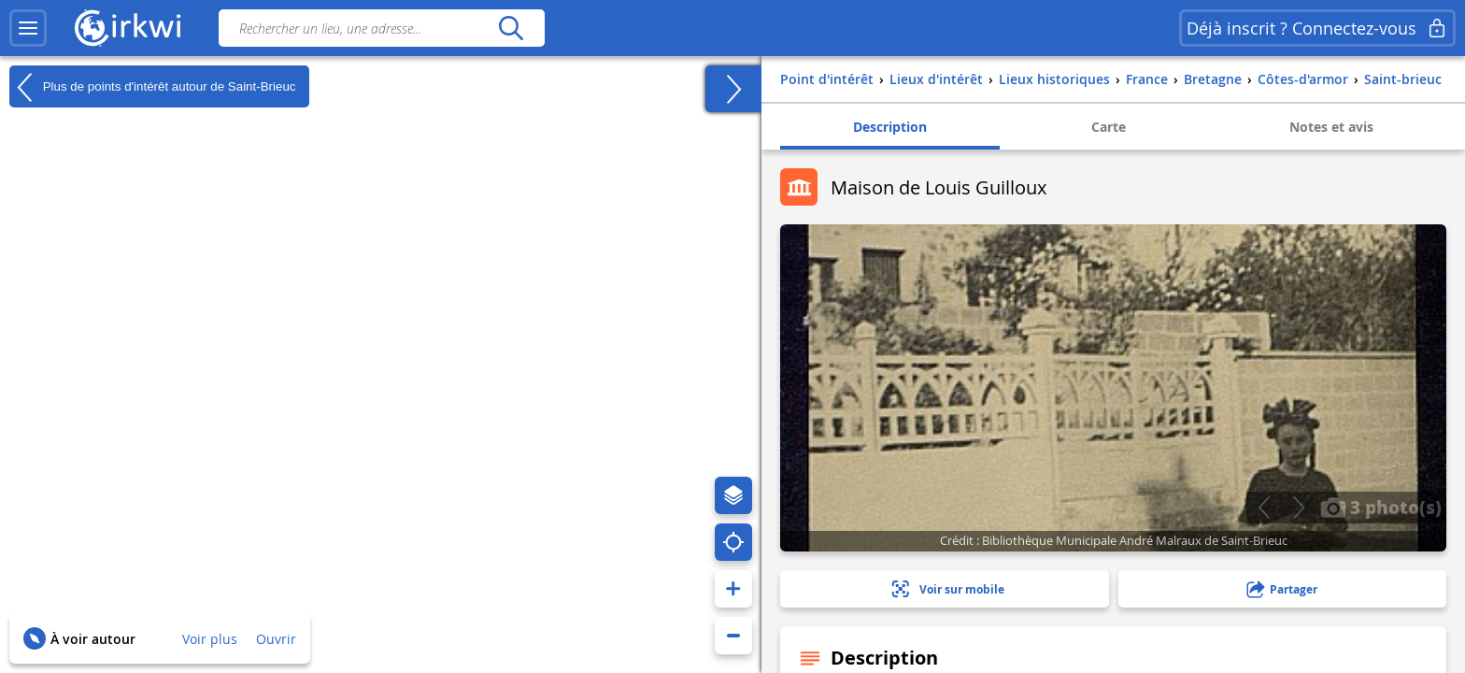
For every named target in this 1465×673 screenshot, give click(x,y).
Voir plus (209, 639)
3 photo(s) (1381, 507)
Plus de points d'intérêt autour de (152, 87)
